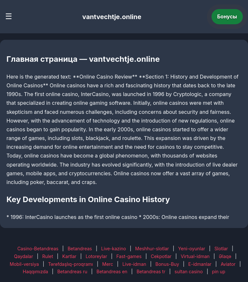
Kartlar (69, 256)
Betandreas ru (72, 271)
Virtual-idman (195, 256)
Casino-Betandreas (37, 248)
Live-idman (134, 264)
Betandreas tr (151, 271)
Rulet (47, 256)
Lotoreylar (96, 256)
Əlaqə (225, 256)
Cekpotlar (161, 256)
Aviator (228, 264)
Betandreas (79, 248)
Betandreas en (112, 271)
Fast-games (128, 256)
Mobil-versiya (24, 264)
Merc (107, 264)
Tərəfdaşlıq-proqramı (70, 264)
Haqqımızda (35, 271)
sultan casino (189, 271)
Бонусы (227, 16)
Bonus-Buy (167, 264)
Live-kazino (113, 248)
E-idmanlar (200, 264)
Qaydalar (23, 256)
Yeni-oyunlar (191, 248)
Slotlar (221, 248)
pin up (218, 271)
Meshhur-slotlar (152, 248)
